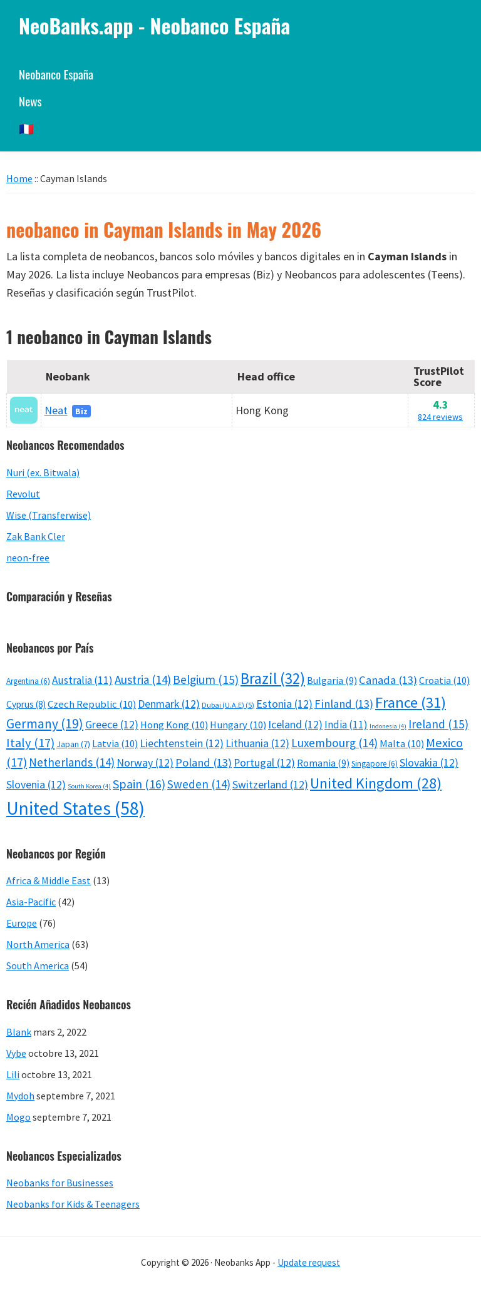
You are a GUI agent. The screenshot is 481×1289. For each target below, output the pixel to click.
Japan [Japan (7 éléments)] (73, 744)
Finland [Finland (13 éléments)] (343, 703)
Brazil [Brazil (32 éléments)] (272, 678)
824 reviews (440, 416)
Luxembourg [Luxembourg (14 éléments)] (334, 742)
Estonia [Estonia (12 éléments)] (284, 703)
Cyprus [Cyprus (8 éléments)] (26, 704)
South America (37, 965)
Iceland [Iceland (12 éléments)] (295, 724)
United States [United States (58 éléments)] (75, 808)
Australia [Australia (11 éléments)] (82, 680)
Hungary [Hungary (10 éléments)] (238, 724)
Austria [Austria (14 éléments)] (143, 679)
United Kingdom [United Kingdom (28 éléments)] (376, 783)
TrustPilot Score (438, 376)
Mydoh (20, 1095)
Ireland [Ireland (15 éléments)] (438, 723)
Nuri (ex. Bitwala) (43, 472)
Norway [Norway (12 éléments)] (144, 762)
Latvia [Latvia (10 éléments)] (115, 743)
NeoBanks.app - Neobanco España (154, 25)
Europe (21, 923)
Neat (56, 410)
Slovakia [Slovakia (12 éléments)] (429, 762)
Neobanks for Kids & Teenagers (73, 1204)
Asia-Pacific (31, 901)
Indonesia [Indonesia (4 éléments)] (388, 726)
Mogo (18, 1117)
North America (38, 944)
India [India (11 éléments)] (346, 724)
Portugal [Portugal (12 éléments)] (264, 762)
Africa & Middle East (48, 880)
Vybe (16, 1053)
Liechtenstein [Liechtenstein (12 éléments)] (182, 743)
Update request (308, 1262)
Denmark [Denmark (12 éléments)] (169, 703)
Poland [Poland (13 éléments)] (203, 762)
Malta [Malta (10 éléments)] (402, 743)
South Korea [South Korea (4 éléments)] (89, 786)
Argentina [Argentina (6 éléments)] (28, 681)
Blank (18, 1032)
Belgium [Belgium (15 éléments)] (206, 679)
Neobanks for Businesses (59, 1182)
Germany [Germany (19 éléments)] (44, 723)
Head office (266, 376)
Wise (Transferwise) (48, 515)
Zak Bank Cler (35, 536)
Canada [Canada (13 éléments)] (388, 680)
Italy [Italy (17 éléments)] (30, 743)
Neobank (68, 376)
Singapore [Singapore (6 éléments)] (374, 763)
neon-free (27, 557)
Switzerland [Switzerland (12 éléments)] (270, 784)
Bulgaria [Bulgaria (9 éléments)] (332, 680)
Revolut (23, 493)
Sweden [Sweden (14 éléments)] (198, 784)
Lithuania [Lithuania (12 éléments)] (257, 743)
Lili (12, 1074)
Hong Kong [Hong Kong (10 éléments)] (174, 724)
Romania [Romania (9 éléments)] (323, 763)
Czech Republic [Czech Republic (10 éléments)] (92, 704)
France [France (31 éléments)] (410, 702)
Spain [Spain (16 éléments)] (139, 784)
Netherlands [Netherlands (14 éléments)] (72, 762)
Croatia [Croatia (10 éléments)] (444, 680)
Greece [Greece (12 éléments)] (111, 724)
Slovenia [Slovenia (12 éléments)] (36, 784)
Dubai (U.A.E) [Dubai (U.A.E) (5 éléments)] (228, 705)
